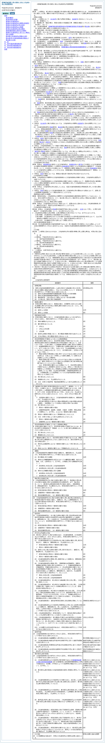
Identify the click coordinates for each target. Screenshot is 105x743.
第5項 (43, 151)
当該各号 (75, 19)
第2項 (36, 77)
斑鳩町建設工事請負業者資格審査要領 (73, 47)
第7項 (80, 164)
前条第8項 (66, 166)
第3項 (48, 142)
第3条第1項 (47, 164)
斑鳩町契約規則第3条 (65, 26)
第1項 (98, 67)
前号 (70, 37)
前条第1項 (72, 164)
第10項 (60, 127)
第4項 (36, 151)
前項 (36, 65)
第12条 (87, 26)
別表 (61, 41)
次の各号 (53, 19)
